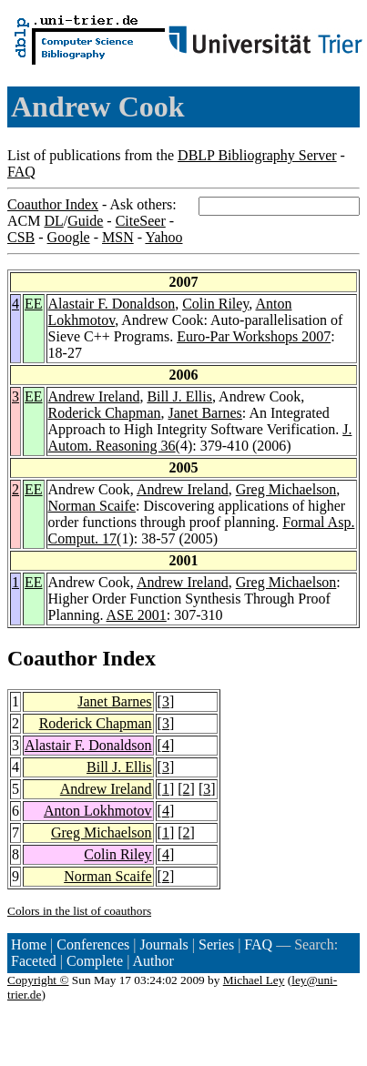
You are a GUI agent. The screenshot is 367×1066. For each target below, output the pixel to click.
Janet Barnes (205, 413)
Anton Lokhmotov (98, 810)
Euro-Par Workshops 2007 (254, 336)
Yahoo (163, 237)
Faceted (33, 961)
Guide (85, 220)
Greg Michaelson (286, 489)
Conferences (92, 944)
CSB (21, 237)
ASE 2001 (137, 615)
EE (34, 303)
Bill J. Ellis (179, 396)
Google (68, 237)
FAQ (21, 171)
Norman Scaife (92, 505)
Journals (163, 944)
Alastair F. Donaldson (112, 303)
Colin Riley (215, 303)
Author (153, 961)
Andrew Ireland (94, 396)
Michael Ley (254, 980)
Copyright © (38, 980)
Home (28, 944)
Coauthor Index (52, 204)
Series (216, 944)
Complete (94, 961)
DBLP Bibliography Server (257, 155)
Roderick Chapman (104, 413)
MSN (118, 237)
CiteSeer (141, 220)
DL (53, 220)
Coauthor (52, 658)
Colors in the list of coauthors (79, 911)
